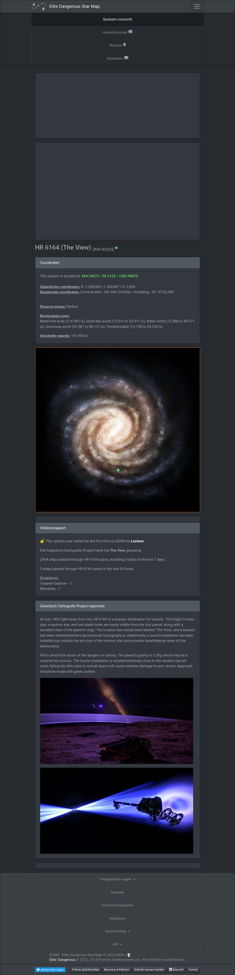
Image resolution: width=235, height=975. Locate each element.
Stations (117, 45)
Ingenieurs (117, 918)
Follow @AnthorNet (85, 969)
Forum (193, 969)
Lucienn (137, 541)
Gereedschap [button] (116, 931)
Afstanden (117, 58)
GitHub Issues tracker (149, 969)
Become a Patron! (116, 969)
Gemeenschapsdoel (117, 905)
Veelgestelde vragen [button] (116, 879)
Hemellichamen (118, 32)
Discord (176, 969)
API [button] (116, 944)
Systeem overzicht (117, 19)
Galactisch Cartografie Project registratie (72, 606)
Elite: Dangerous (62, 960)
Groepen (117, 892)
